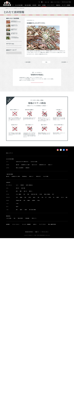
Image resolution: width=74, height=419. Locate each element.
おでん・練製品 (18, 375)
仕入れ (18, 5)
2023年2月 (9, 207)
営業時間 (66, 5)
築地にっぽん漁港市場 (19, 348)
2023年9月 (9, 182)
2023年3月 (9, 203)
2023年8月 (9, 185)
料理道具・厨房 (18, 381)
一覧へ (46, 63)
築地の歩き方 (38, 357)
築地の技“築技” (20, 399)
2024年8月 (9, 146)
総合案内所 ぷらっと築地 (25, 345)
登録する (37, 262)
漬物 (28, 375)
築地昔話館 (27, 399)
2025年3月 (9, 124)
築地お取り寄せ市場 (28, 412)
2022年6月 (9, 232)
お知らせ (52, 2)
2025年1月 (9, 131)
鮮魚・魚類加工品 (11, 50)
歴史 (14, 399)
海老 (38, 378)
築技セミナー (50, 345)
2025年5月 (9, 121)
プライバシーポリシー (45, 412)
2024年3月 (9, 164)
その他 (8, 75)
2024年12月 (9, 135)
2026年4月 (9, 85)
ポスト (59, 58)
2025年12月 (9, 96)
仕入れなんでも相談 (34, 342)
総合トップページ (9, 334)
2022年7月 (9, 228)
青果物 (58, 378)
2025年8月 (9, 110)
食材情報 (43, 5)
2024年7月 (9, 149)
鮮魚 (25, 378)
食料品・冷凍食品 (47, 375)
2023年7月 (9, 189)
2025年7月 (9, 113)
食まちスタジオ (34, 345)
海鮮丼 (21, 390)
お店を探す (34, 5)
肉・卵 (62, 378)
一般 (27, 5)
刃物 (24, 381)
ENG (46, 2)
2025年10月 (9, 103)
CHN (48, 2)
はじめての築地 (45, 357)
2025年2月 (9, 128)
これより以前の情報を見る (12, 239)
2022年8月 (9, 225)
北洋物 (29, 378)
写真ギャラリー (34, 399)
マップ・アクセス (57, 2)
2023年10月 (9, 178)
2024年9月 (9, 142)
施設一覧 (17, 345)
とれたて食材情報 (9, 8)
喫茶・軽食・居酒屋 (32, 390)
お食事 (26, 390)
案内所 (39, 5)
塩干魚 (50, 378)
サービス (9, 72)
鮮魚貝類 (22, 365)
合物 (42, 378)
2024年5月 (9, 157)
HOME (4, 8)
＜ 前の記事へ (28, 63)
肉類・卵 (9, 57)
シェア (53, 58)
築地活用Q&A (24, 357)
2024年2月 (9, 167)
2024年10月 (9, 139)
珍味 (24, 375)
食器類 (28, 381)
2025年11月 (9, 99)
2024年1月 (9, 171)
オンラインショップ (65, 1)
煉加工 (34, 378)
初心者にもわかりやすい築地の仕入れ (22, 342)
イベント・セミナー (16, 405)
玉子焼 (41, 375)
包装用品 (33, 381)
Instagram (65, 58)
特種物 (21, 378)
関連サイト (37, 412)
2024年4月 (9, 160)
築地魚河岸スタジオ (42, 345)
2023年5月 (9, 196)
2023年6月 (9, 192)
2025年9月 (9, 106)
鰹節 (20, 372)
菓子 (53, 375)
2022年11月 (9, 214)
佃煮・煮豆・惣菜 (34, 375)
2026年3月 (9, 88)
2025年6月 (9, 117)
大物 (16, 378)
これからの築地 (8, 399)
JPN (43, 2)
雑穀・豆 (30, 372)
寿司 (16, 390)
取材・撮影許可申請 (52, 405)
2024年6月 (9, 153)
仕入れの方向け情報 (10, 339)
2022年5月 (9, 235)
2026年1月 (9, 92)
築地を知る (58, 5)
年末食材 (9, 47)
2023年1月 (9, 210)
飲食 (66, 378)
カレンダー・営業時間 (26, 405)
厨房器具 (9, 68)
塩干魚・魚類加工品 (29, 365)
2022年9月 (9, 221)
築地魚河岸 (27, 348)
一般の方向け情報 (9, 355)
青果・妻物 (9, 54)
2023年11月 (9, 174)
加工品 (8, 65)
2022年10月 (9, 217)
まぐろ (17, 365)
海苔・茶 (25, 372)
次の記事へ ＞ (64, 63)
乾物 (8, 61)
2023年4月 (9, 200)
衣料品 (38, 381)
